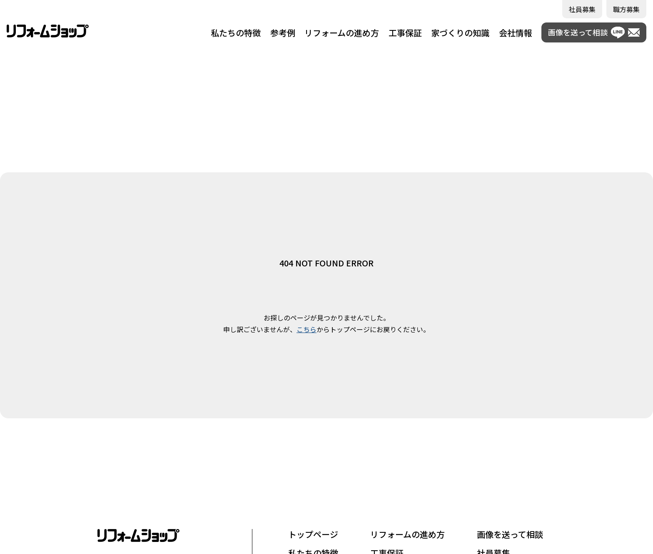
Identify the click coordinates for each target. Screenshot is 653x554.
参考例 (282, 33)
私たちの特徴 (236, 33)
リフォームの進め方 (341, 33)
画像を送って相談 (510, 534)
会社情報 (515, 33)
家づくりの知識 (460, 33)
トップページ (313, 534)
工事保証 (405, 33)
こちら (307, 329)
